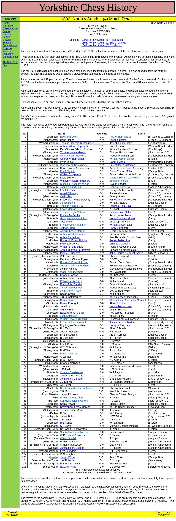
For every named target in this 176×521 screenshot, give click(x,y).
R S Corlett (66, 422)
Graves (7, 39)
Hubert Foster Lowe (120, 306)
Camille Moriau (117, 162)
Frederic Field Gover (120, 206)
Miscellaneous (10, 56)
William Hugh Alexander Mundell (127, 300)
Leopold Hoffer (117, 140)
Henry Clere (66, 300)
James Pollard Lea (119, 240)
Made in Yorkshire (8, 52)
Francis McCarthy (70, 215)
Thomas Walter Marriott (73, 152)
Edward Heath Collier (72, 312)
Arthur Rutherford (70, 237)
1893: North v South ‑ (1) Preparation (102, 39)
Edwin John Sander (71, 284)
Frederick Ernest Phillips (73, 240)
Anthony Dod (67, 228)
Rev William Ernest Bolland (75, 407)
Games (7, 34)
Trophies (7, 48)
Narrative (8, 25)
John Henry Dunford (71, 378)
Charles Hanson (69, 275)
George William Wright (72, 158)
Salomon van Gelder (120, 212)
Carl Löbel (66, 196)
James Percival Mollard (122, 322)
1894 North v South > (163, 23)
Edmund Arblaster (70, 463)
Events (6, 31)
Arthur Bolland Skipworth (74, 146)
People (6, 37)
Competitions (10, 45)
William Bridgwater (70, 174)
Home (6, 23)
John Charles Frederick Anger (126, 253)
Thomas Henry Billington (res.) (77, 143)
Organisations (10, 28)
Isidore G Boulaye (70, 253)
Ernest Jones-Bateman (122, 165)
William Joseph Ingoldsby (123, 297)
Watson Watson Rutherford (75, 180)
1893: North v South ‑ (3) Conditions (101, 45)
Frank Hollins (67, 190)
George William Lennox (122, 231)
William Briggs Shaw (71, 246)
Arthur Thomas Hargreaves (75, 250)
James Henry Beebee (72, 448)
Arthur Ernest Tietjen (120, 168)
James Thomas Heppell (122, 199)
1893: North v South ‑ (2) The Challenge (103, 42)
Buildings (8, 42)
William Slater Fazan (121, 224)
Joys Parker (66, 221)
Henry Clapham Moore (122, 218)
